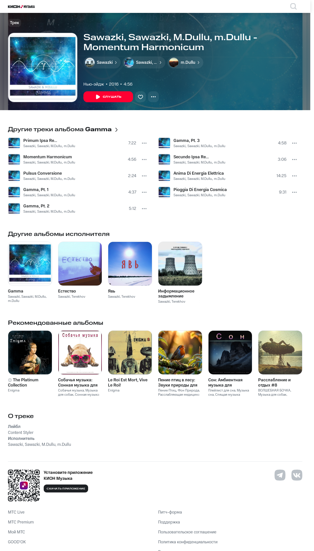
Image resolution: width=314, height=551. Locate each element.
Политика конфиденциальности (187, 542)
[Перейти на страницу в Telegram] (280, 475)
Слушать (108, 97)
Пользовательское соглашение (187, 532)
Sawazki (29, 146)
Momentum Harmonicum (47, 157)
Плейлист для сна (221, 390)
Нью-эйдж (93, 84)
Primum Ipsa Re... (40, 141)
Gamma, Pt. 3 (187, 141)
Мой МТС (16, 532)
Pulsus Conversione (42, 173)
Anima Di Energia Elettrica (199, 173)
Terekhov (78, 296)
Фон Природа (188, 390)
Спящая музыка (227, 394)
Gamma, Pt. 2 (36, 206)
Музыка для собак (272, 394)
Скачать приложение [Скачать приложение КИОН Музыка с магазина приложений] (66, 488)
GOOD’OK (17, 542)
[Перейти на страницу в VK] (296, 475)
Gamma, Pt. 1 (35, 190)
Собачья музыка (71, 390)
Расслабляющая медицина (179, 394)
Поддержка (169, 522)
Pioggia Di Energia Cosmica (200, 190)
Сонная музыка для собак (78, 396)
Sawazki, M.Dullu (49, 146)
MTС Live (16, 512)
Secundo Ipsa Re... (191, 157)
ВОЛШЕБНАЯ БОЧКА (274, 390)
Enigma (13, 390)
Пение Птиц (167, 390)
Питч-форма (170, 512)
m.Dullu (69, 146)
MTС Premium (21, 522)
